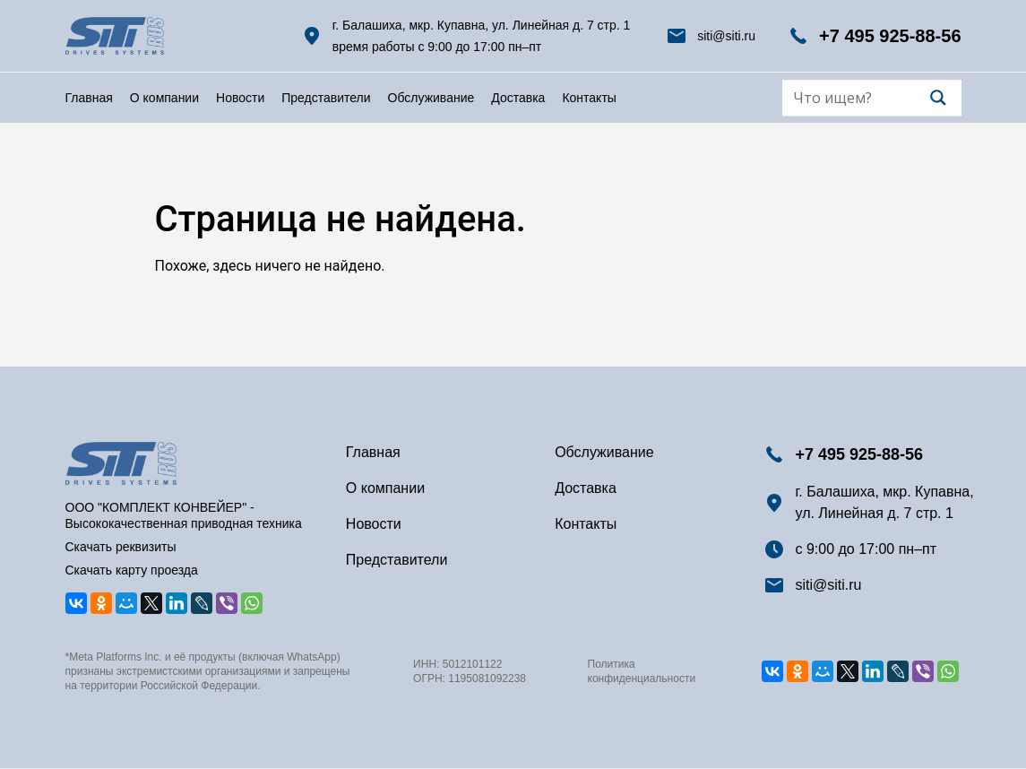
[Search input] (859, 98)
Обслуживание (431, 98)
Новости (240, 98)
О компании (164, 98)
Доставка (518, 98)
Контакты (589, 98)
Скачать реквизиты (121, 547)
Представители (325, 98)
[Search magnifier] (938, 97)
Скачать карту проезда (131, 570)
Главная (89, 98)
